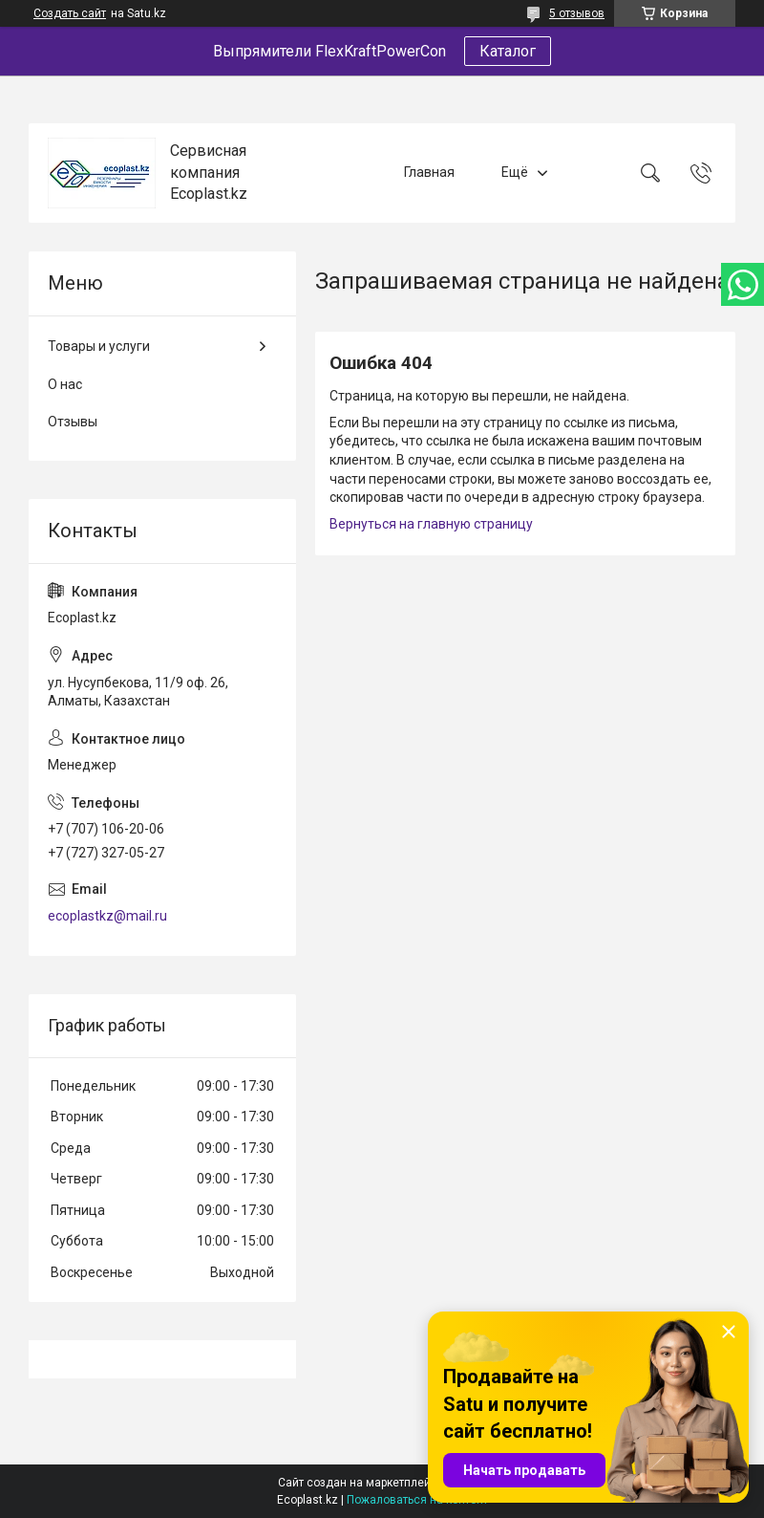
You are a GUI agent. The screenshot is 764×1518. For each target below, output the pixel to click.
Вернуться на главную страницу (431, 523)
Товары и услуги (99, 346)
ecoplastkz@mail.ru (107, 915)
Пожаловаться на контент (417, 1500)
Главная (429, 172)
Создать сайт (69, 13)
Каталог (507, 51)
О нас (65, 384)
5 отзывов (577, 13)
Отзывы (72, 421)
